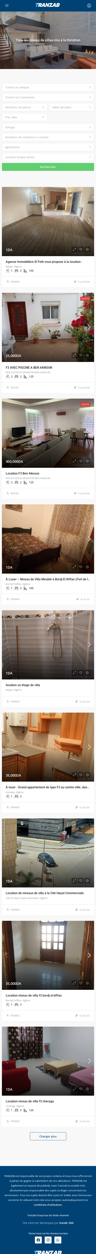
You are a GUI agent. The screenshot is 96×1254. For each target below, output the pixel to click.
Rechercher (48, 167)
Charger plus (48, 1136)
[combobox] (48, 87)
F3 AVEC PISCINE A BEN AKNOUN (29, 367)
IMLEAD (15, 387)
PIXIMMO (15, 281)
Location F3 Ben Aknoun (22, 473)
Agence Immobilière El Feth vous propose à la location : (44, 262)
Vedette (85, 298)
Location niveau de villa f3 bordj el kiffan (34, 995)
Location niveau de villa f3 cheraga (30, 1101)
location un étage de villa (23, 685)
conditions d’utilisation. (48, 1204)
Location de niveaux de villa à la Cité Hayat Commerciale (45, 893)
